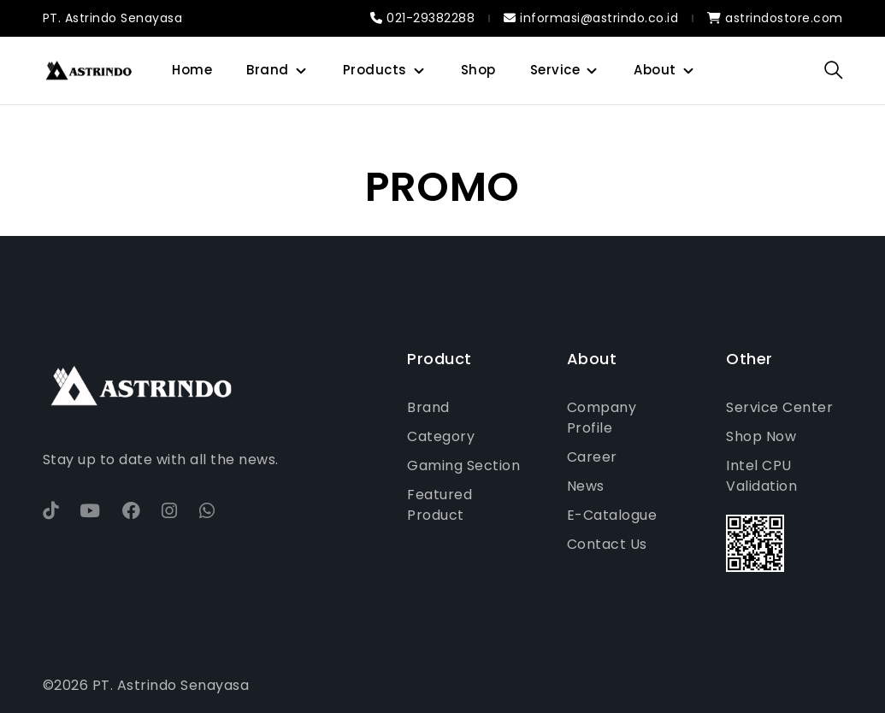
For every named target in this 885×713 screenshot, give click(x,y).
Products (375, 70)
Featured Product (439, 505)
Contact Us (607, 544)
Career (592, 457)
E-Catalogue (612, 515)
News (586, 486)
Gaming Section (463, 465)
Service (555, 70)
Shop (478, 70)
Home (192, 70)
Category (441, 436)
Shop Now (761, 436)
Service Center (779, 407)
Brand (267, 70)
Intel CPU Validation (761, 476)
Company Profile (602, 418)
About (655, 70)
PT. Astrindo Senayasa (113, 18)
